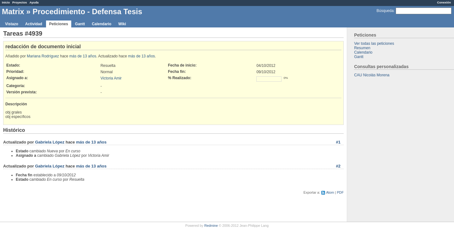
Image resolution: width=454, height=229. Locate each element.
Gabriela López (49, 142)
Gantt (80, 24)
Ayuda (33, 2)
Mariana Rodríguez (43, 56)
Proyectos (19, 2)
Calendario (101, 24)
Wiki (122, 24)
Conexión (444, 2)
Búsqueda (384, 11)
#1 (338, 142)
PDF (340, 192)
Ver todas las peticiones (374, 43)
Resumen (362, 48)
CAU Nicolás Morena (371, 75)
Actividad (33, 24)
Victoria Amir (111, 78)
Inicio (6, 2)
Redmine (211, 225)
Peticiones (58, 24)
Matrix (13, 11)
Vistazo (11, 24)
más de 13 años (82, 56)
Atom (330, 192)
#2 (338, 166)
